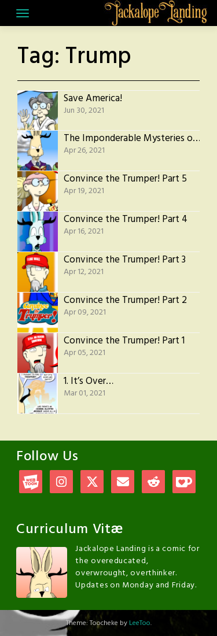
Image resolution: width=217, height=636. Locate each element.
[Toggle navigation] (22, 13)
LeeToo (139, 623)
